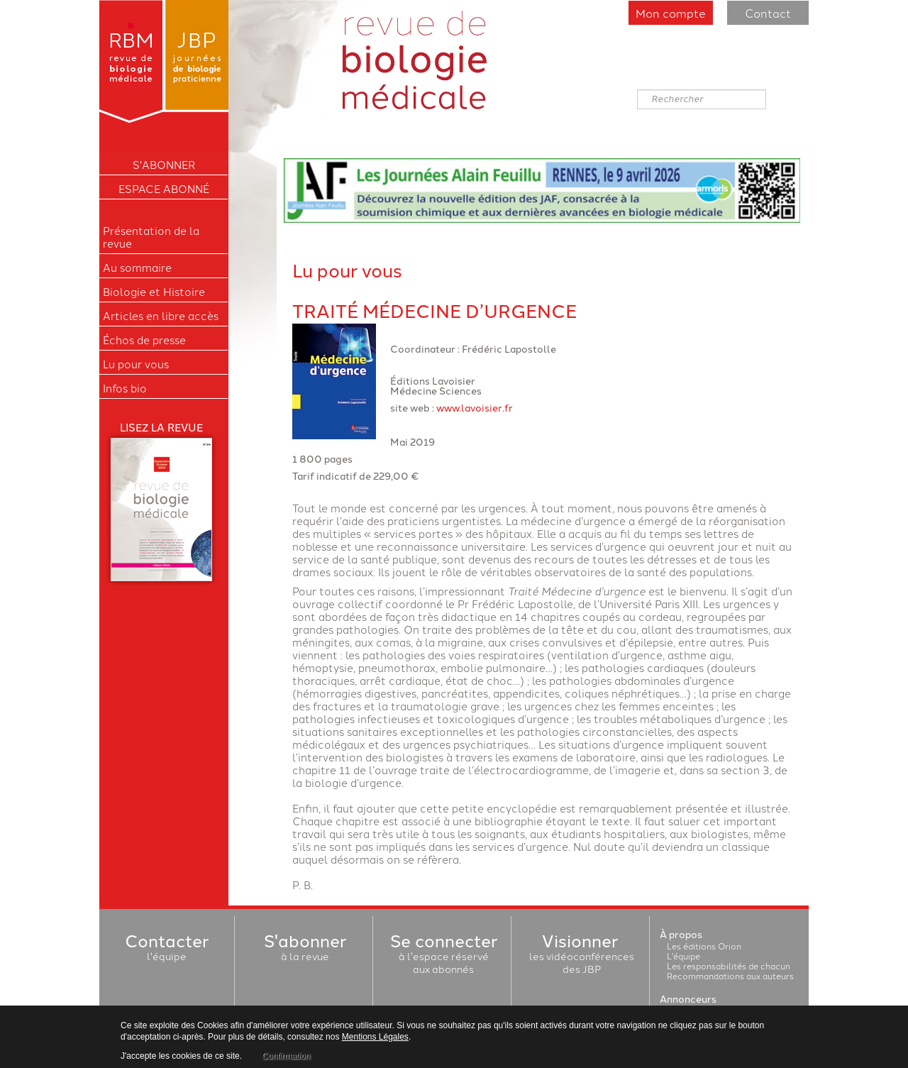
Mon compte (671, 12)
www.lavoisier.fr (474, 407)
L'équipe (683, 955)
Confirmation (286, 1056)
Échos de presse (144, 340)
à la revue (305, 949)
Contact (768, 12)
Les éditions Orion (704, 946)
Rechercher (637, 89)
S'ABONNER (164, 164)
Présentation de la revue (151, 237)
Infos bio (125, 388)
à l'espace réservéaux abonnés (443, 956)
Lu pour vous (136, 364)
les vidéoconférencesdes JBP (581, 956)
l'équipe (167, 949)
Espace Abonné (163, 188)
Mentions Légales (375, 1037)
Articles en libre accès (160, 315)
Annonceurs (688, 998)
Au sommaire (137, 267)
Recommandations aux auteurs (730, 975)
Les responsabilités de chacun (728, 965)
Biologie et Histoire (154, 291)
